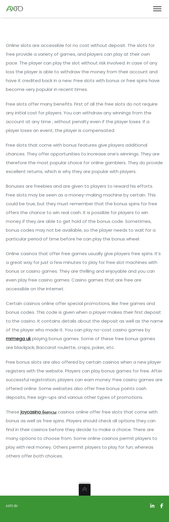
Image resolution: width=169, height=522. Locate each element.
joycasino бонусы (39, 412)
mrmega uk (18, 338)
